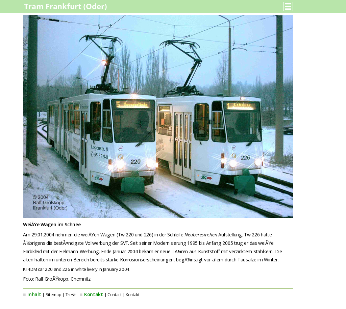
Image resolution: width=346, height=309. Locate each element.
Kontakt (93, 294)
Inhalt (34, 294)
